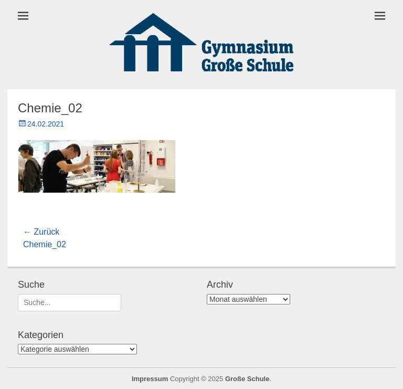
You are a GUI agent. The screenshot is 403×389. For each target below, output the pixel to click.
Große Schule (247, 379)
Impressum (150, 379)
